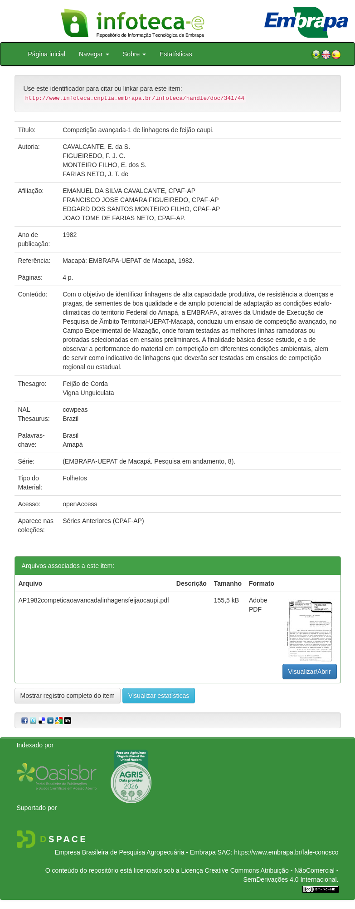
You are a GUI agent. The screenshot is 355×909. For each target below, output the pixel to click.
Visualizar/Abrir (309, 671)
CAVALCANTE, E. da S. (96, 146)
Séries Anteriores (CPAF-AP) (103, 520)
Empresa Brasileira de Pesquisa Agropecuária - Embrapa (135, 852)
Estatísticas (176, 54)
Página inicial (47, 54)
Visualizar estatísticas (158, 695)
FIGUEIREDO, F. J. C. (94, 155)
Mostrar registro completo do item (67, 695)
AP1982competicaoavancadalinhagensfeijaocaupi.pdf (94, 600)
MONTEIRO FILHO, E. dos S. (104, 164)
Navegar (94, 54)
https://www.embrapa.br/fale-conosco (286, 852)
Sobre (134, 54)
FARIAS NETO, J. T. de (95, 174)
